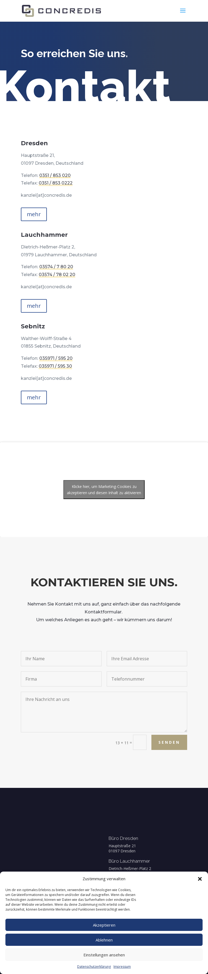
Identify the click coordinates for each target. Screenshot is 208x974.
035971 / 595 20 (65, 357)
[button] (200, 879)
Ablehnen (104, 940)
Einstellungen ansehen (104, 954)
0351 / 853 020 (57, 175)
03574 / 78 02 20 (66, 272)
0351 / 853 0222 (57, 182)
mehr (34, 214)
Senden (183, 742)
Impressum (122, 966)
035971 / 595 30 (64, 363)
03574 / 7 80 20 (65, 266)
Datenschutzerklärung (94, 966)
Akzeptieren (104, 925)
